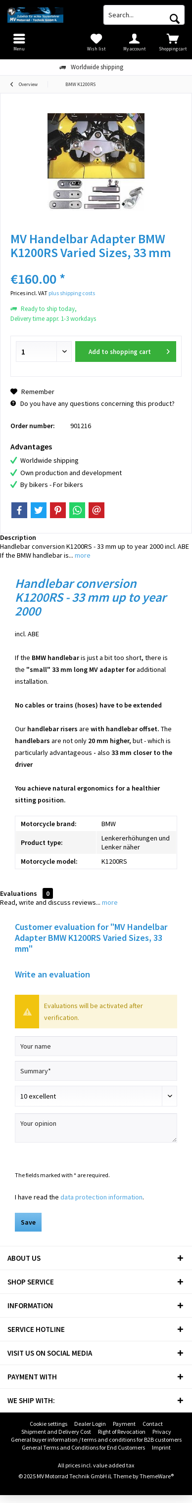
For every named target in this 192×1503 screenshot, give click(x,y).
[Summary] (96, 1071)
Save (28, 1222)
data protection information (101, 1197)
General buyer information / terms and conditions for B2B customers (96, 1439)
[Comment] (96, 1096)
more (82, 555)
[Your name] (96, 1046)
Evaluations (18, 893)
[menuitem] (172, 42)
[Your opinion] (96, 1128)
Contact (153, 1423)
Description (18, 537)
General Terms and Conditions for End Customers (83, 1447)
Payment (124, 1423)
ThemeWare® (157, 1476)
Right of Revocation (121, 1431)
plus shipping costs (71, 293)
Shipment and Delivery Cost (56, 1431)
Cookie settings (48, 1423)
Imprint (161, 1447)
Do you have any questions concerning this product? (92, 403)
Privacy (161, 1431)
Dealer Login (90, 1423)
